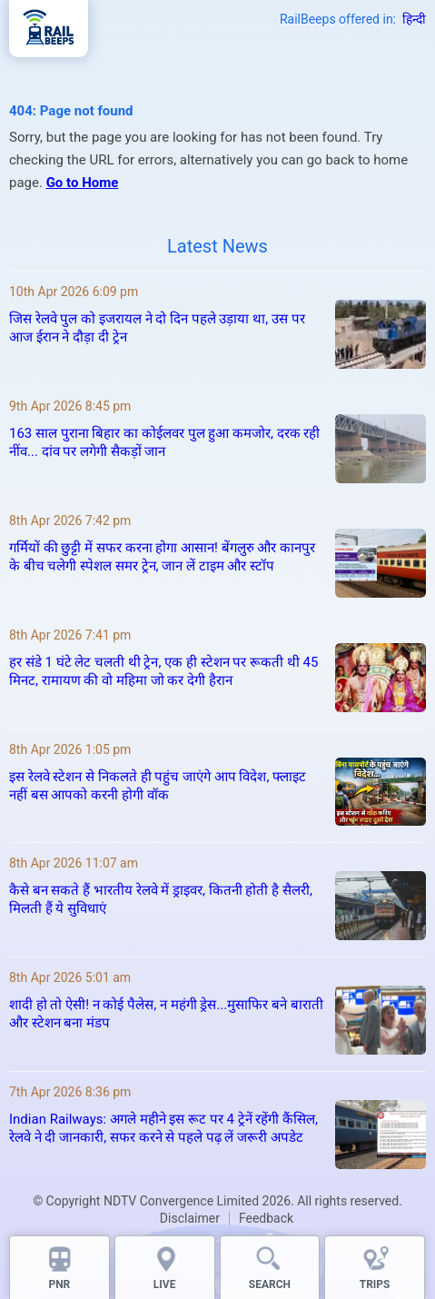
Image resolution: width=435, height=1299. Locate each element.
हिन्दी (414, 19)
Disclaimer (190, 1218)
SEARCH (270, 1284)
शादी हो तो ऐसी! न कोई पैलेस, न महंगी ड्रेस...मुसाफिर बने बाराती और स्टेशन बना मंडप (166, 1014)
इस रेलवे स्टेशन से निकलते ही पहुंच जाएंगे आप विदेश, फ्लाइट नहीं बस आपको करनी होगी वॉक (157, 785)
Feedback (266, 1218)
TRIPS (375, 1284)
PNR (59, 1284)
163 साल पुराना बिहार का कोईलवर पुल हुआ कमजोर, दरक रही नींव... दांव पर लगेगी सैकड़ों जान (164, 442)
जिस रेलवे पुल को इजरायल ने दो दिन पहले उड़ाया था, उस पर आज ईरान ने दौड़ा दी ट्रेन (157, 328)
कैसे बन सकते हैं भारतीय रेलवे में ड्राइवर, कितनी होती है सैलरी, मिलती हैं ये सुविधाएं (160, 899)
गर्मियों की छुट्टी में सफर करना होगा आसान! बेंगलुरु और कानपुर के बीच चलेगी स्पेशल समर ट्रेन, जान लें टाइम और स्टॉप (162, 557)
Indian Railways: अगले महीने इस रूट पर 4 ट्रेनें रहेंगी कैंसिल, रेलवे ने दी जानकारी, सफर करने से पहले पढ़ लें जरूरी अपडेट (163, 1128)
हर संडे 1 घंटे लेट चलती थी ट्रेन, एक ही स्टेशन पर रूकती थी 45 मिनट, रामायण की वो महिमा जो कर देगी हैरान (163, 671)
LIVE (164, 1284)
